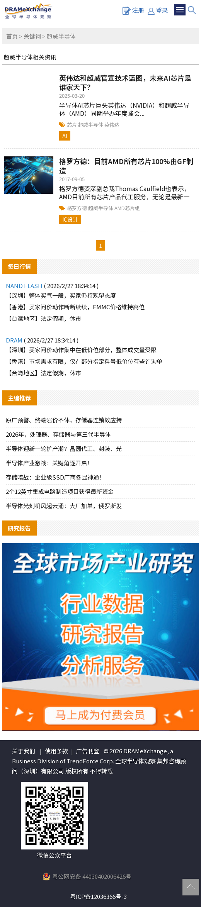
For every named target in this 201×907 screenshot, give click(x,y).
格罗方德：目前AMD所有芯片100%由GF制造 (126, 165)
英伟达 (111, 124)
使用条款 (56, 751)
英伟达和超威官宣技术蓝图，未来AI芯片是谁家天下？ (125, 82)
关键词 (32, 36)
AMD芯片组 (127, 208)
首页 (12, 36)
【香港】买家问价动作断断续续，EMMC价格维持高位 (75, 307)
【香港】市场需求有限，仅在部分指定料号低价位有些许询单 (84, 361)
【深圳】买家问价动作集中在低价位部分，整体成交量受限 (81, 350)
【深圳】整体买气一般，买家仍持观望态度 (61, 295)
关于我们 (23, 751)
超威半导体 (91, 124)
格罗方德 (77, 208)
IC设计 (70, 219)
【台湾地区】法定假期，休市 (43, 318)
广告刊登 (87, 751)
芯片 (72, 124)
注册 (133, 10)
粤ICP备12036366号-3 (98, 896)
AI (64, 136)
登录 (158, 10)
